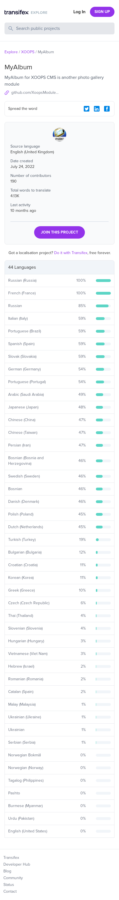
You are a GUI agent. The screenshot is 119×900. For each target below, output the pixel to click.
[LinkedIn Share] (97, 109)
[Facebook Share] (107, 109)
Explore (11, 52)
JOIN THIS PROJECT (59, 232)
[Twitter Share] (86, 109)
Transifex (11, 857)
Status (8, 884)
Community (13, 877)
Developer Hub (16, 864)
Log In (79, 12)
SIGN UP (102, 11)
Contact (10, 891)
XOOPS (27, 52)
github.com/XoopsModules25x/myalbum (35, 92)
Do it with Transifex (70, 252)
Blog (7, 871)
